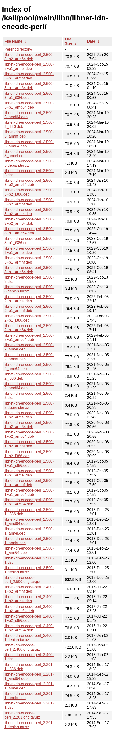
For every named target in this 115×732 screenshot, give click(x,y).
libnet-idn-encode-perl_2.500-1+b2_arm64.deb (29, 425)
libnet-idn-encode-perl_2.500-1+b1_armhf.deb (29, 483)
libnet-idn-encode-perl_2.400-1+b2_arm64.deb (29, 628)
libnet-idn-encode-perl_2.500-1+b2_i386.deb (29, 454)
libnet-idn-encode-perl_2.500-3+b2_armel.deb (29, 212)
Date (91, 41)
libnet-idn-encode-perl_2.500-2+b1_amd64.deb (29, 337)
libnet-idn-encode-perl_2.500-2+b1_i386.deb (29, 318)
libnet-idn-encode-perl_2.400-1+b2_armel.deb (29, 599)
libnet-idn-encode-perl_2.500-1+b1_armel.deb (29, 473)
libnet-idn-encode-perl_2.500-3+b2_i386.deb (29, 192)
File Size (68, 41)
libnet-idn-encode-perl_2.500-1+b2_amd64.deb (29, 434)
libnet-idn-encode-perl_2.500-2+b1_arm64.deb (29, 328)
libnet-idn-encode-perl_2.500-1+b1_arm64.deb (29, 502)
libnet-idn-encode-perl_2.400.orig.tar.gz (22, 647)
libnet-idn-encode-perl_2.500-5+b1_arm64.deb (29, 86)
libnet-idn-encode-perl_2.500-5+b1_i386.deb (29, 95)
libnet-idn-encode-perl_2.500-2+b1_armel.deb (29, 299)
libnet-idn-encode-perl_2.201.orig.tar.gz (22, 715)
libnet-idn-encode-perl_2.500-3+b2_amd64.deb (29, 182)
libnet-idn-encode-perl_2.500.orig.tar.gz (22, 579)
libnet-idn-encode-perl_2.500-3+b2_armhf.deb (29, 202)
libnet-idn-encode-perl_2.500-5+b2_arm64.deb (29, 57)
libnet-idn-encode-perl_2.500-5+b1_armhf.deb (29, 76)
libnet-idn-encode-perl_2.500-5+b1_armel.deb (29, 66)
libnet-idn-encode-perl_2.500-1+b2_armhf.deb (29, 444)
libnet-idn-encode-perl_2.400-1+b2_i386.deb (29, 618)
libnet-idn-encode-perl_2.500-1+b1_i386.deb (29, 463)
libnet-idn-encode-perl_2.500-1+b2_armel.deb (29, 415)
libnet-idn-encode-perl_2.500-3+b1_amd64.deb (29, 231)
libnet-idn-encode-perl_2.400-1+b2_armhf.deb (29, 589)
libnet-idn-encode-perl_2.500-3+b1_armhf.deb (29, 260)
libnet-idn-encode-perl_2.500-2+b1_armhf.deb (29, 308)
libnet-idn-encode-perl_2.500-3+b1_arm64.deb (29, 270)
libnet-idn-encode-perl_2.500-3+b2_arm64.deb (29, 221)
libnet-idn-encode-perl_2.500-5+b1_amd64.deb (29, 105)
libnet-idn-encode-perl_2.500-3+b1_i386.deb (29, 240)
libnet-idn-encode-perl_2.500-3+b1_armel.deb (29, 250)
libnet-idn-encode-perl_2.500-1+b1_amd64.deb (29, 492)
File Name (13, 41)
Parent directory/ (18, 49)
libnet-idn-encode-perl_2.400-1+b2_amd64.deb (29, 609)
